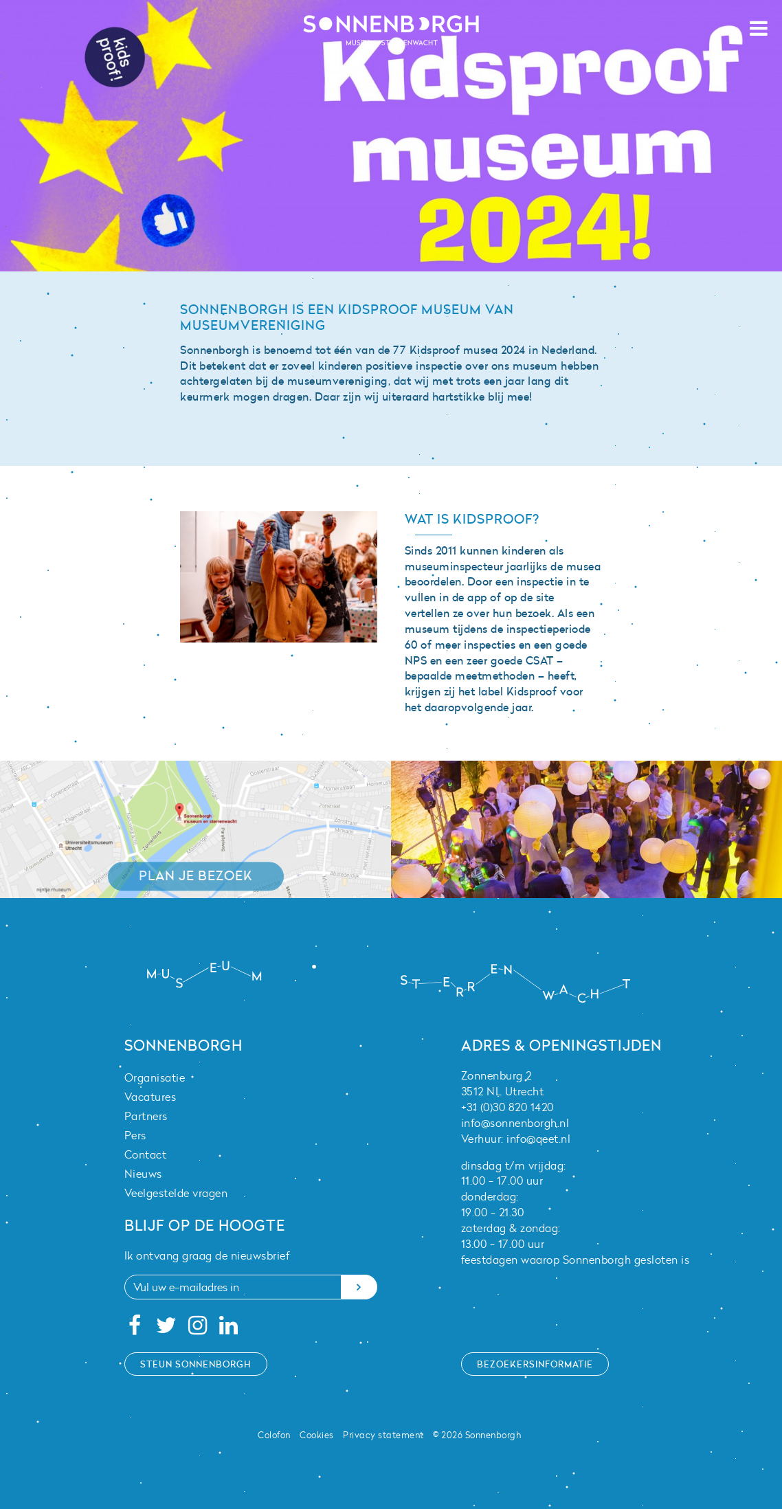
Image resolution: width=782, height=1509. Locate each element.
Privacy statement (383, 1435)
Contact (145, 1154)
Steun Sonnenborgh (196, 1364)
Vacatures (150, 1096)
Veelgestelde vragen (176, 1192)
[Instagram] (197, 1329)
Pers (135, 1135)
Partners (146, 1116)
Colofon (274, 1435)
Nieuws (143, 1173)
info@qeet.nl (538, 1138)
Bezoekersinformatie (535, 1364)
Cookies (317, 1435)
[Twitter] (166, 1329)
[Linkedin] (229, 1329)
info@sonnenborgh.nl (515, 1122)
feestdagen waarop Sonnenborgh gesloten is (575, 1259)
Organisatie (155, 1077)
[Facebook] (135, 1329)
